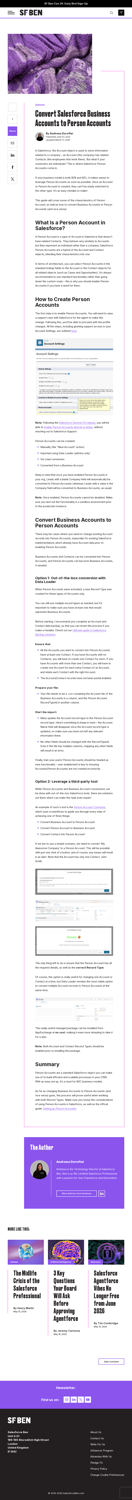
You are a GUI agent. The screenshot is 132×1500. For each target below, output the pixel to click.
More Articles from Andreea (76, 1193)
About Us (95, 1432)
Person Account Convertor (89, 807)
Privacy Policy (98, 1468)
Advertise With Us (101, 1456)
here (74, 330)
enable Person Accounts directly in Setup (68, 427)
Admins (40, 104)
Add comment (111, 1361)
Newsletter (121, 12)
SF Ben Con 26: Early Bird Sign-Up (66, 3)
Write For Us (97, 1444)
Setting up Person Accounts (59, 1108)
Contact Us (97, 1438)
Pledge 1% (96, 1462)
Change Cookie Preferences (107, 1474)
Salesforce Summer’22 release (77, 422)
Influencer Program (101, 1450)
